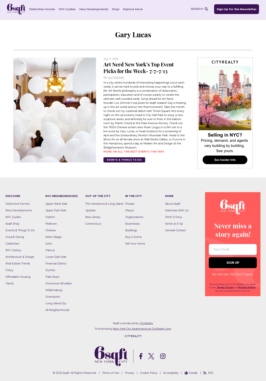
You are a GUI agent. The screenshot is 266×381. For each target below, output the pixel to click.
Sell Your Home (135, 243)
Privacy (129, 372)
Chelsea (50, 229)
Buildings (131, 229)
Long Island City (55, 302)
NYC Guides (67, 9)
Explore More (133, 9)
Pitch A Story (173, 216)
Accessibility (171, 372)
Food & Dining (15, 236)
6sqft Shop (12, 223)
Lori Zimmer (116, 77)
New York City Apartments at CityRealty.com (142, 328)
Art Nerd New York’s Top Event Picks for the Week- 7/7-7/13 (139, 67)
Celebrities (12, 243)
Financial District (55, 263)
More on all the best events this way (133, 151)
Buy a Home (133, 236)
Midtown (51, 223)
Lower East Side (55, 256)
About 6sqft (172, 203)
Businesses (132, 223)
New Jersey (92, 216)
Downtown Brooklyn (58, 283)
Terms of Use (225, 286)
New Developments (94, 9)
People (129, 203)
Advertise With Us (176, 210)
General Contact (175, 229)
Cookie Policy (148, 372)
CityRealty (146, 322)
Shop (116, 9)
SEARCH (196, 9)
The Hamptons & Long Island (104, 203)
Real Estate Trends (18, 263)
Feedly (191, 372)
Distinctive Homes (42, 9)
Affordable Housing (18, 276)
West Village (53, 236)
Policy (9, 269)
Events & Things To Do (124, 159)
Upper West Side (56, 203)
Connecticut (93, 223)
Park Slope (52, 276)
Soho (48, 243)
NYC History (13, 249)
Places (129, 210)
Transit (10, 283)
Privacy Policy (246, 286)
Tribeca (50, 249)
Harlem (50, 216)
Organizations (134, 216)
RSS (208, 372)
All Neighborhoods (57, 309)
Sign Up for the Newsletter (236, 9)
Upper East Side (55, 210)
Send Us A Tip (174, 223)
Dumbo (50, 269)
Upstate (90, 210)
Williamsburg (53, 289)
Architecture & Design (20, 256)
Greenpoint (52, 296)
